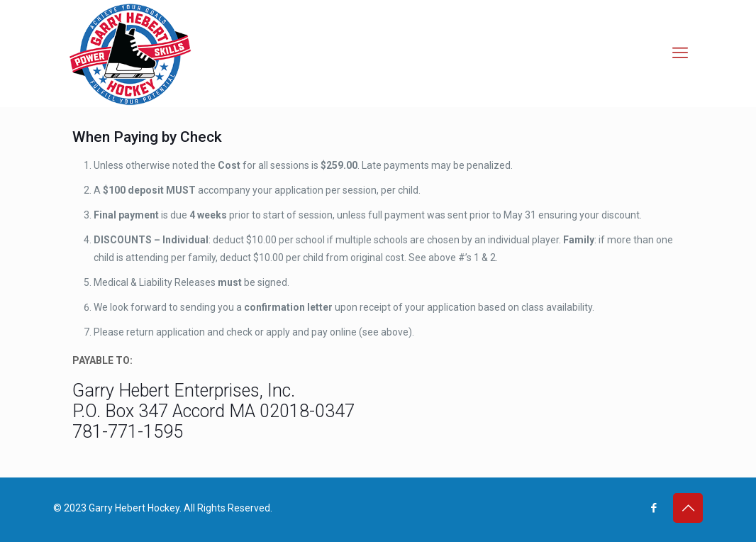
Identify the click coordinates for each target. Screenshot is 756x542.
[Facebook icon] (653, 508)
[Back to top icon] (688, 508)
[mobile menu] (680, 53)
